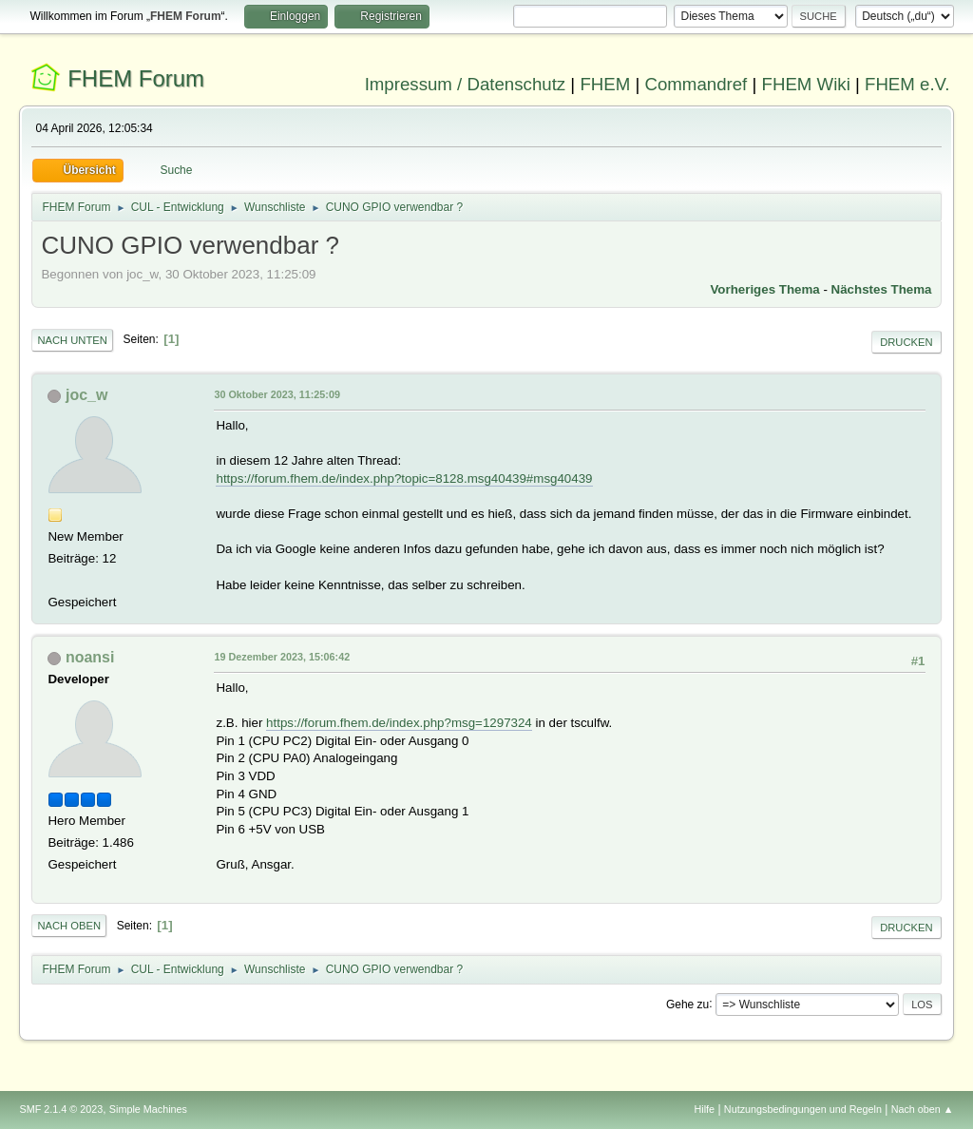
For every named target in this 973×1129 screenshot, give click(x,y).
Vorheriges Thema (764, 289)
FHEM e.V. (907, 84)
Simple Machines (148, 1109)
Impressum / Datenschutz (465, 84)
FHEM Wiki (806, 84)
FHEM (605, 84)
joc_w (86, 395)
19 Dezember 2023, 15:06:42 (282, 656)
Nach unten (71, 340)
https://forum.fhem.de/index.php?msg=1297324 (399, 723)
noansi (90, 657)
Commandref (695, 84)
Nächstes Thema (881, 289)
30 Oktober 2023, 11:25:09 (276, 394)
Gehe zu (687, 1003)
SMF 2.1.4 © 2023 (61, 1109)
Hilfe (705, 1109)
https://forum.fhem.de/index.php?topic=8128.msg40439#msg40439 (404, 478)
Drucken (906, 342)
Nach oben (69, 925)
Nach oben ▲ (922, 1109)
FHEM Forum (135, 78)
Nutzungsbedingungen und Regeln (803, 1109)
